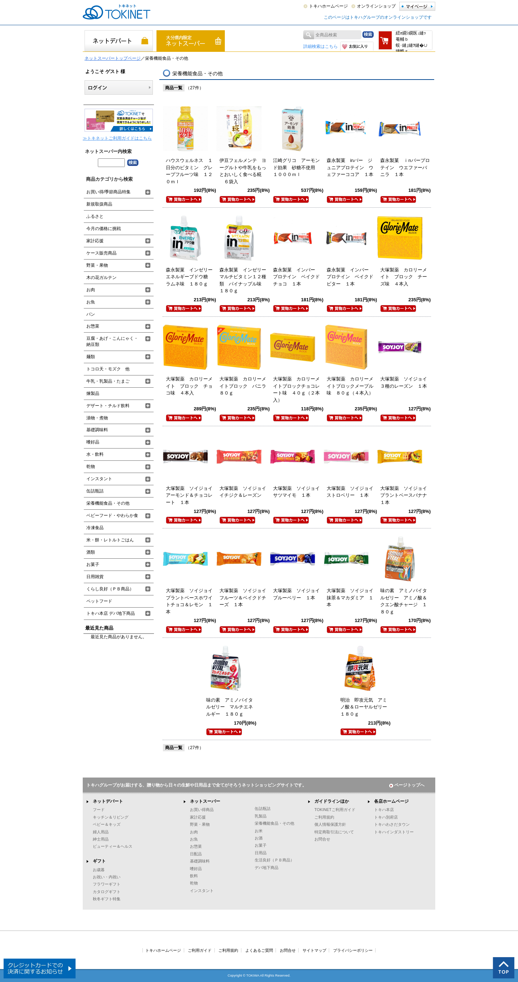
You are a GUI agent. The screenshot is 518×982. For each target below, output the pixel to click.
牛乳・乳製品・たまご (108, 381)
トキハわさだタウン (392, 824)
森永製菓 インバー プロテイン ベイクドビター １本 (350, 277)
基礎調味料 (97, 429)
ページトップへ (406, 785)
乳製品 (261, 816)
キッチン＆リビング (110, 817)
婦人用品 (101, 832)
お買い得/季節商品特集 (108, 191)
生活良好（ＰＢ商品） (274, 860)
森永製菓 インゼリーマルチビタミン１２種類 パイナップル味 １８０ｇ (242, 280)
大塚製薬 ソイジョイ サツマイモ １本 (298, 492)
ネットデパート (108, 801)
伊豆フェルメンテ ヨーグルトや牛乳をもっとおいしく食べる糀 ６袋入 (242, 171)
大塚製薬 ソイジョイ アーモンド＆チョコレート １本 (191, 495)
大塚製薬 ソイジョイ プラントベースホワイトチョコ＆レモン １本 (191, 601)
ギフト (99, 861)
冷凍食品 (95, 527)
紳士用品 (101, 839)
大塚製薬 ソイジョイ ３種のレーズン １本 (406, 382)
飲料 (194, 876)
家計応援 (95, 240)
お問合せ (322, 839)
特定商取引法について (334, 832)
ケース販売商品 (101, 253)
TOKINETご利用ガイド (334, 809)
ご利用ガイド (200, 950)
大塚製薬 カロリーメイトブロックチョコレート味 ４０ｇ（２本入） (296, 389)
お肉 (90, 289)
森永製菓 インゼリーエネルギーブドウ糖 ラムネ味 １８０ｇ (189, 277)
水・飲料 (95, 454)
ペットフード (99, 601)
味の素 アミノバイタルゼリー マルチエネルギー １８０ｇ (229, 707)
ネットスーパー (205, 801)
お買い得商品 (202, 809)
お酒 (259, 838)
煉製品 (92, 393)
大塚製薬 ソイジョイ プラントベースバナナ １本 (406, 495)
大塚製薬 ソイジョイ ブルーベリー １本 (298, 594)
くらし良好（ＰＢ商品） (110, 588)
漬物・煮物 (97, 417)
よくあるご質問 (259, 950)
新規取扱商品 (99, 204)
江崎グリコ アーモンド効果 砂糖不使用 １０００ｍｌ (296, 167)
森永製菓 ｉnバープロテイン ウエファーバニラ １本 (405, 167)
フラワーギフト (107, 884)
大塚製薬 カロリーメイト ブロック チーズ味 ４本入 (403, 277)
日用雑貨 (95, 576)
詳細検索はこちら (320, 46)
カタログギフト (107, 891)
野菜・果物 (97, 265)
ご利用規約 (324, 817)
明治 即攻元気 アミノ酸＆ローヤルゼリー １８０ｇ (366, 707)
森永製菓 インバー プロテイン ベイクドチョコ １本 (296, 277)
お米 (259, 831)
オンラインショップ (376, 6)
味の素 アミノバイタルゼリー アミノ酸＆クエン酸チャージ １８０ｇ (403, 601)
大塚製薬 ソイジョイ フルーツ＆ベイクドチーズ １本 (245, 597)
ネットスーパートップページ (113, 58)
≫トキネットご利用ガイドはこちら (117, 138)
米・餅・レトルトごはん (110, 539)
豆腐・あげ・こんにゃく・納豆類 (112, 341)
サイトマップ (314, 950)
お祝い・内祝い (107, 877)
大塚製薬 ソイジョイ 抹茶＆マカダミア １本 (352, 597)
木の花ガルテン (101, 277)
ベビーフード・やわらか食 (112, 515)
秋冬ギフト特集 (107, 899)
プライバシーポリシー (353, 950)
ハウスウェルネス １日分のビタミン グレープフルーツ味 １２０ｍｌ (189, 171)
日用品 (261, 853)
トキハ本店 (384, 809)
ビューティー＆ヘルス (112, 846)
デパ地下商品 (266, 867)
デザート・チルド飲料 (108, 405)
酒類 (90, 552)
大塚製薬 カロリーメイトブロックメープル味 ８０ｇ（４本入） (350, 386)
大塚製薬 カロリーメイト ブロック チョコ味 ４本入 (189, 386)
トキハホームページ (328, 6)
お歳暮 (99, 870)
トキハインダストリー (394, 832)
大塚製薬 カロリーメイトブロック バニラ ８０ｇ (245, 386)
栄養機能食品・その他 (108, 503)
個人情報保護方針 (330, 824)
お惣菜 (92, 326)
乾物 (90, 466)
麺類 (90, 356)
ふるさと (95, 216)
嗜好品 (92, 442)
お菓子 (92, 564)
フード (99, 809)
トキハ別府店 (386, 817)
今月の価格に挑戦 (103, 228)
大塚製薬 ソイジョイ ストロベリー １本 (352, 492)
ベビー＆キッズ (107, 824)
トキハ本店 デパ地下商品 (110, 613)
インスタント (99, 478)
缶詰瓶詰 (95, 491)
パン (90, 314)
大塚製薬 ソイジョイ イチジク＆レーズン (245, 492)
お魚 (90, 302)
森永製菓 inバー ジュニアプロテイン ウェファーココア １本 (350, 167)
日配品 (196, 854)
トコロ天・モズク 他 (108, 368)
